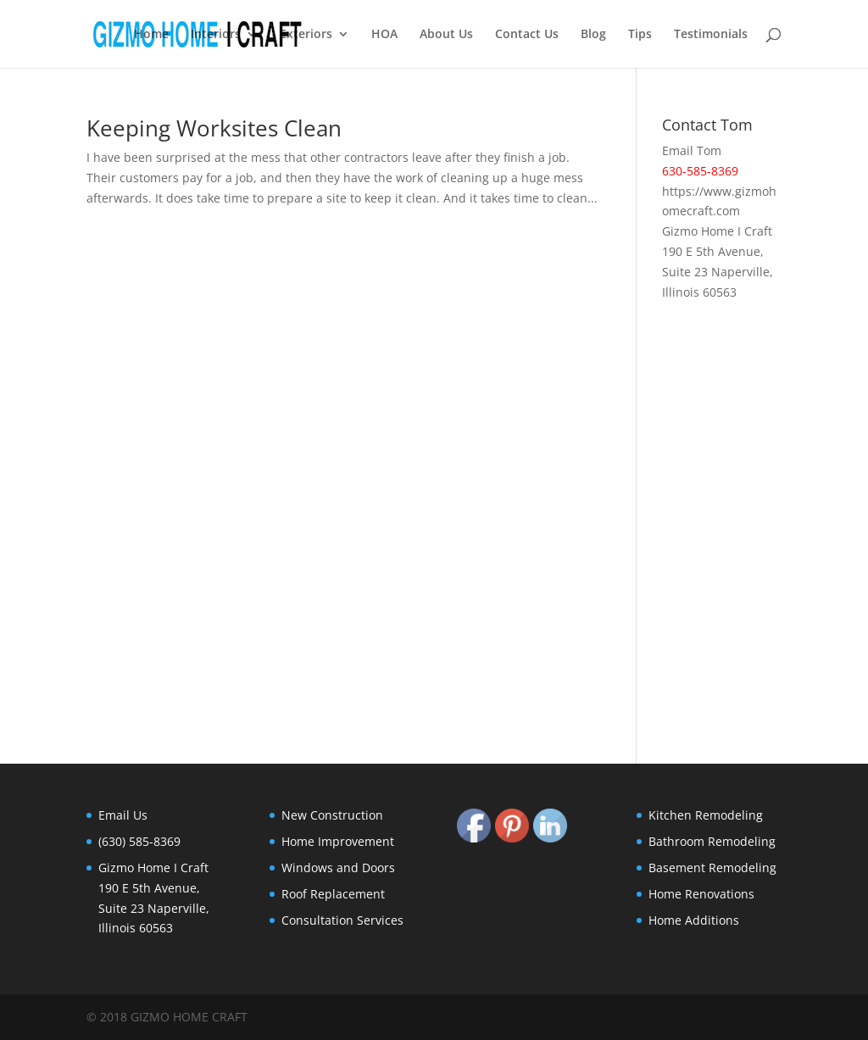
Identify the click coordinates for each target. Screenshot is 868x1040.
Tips (640, 35)
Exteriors (306, 35)
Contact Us (527, 35)
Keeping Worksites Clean (214, 128)
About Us (446, 35)
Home (151, 35)
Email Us (122, 815)
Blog (593, 35)
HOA (384, 35)
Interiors (216, 35)
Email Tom (691, 150)
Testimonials (711, 35)
